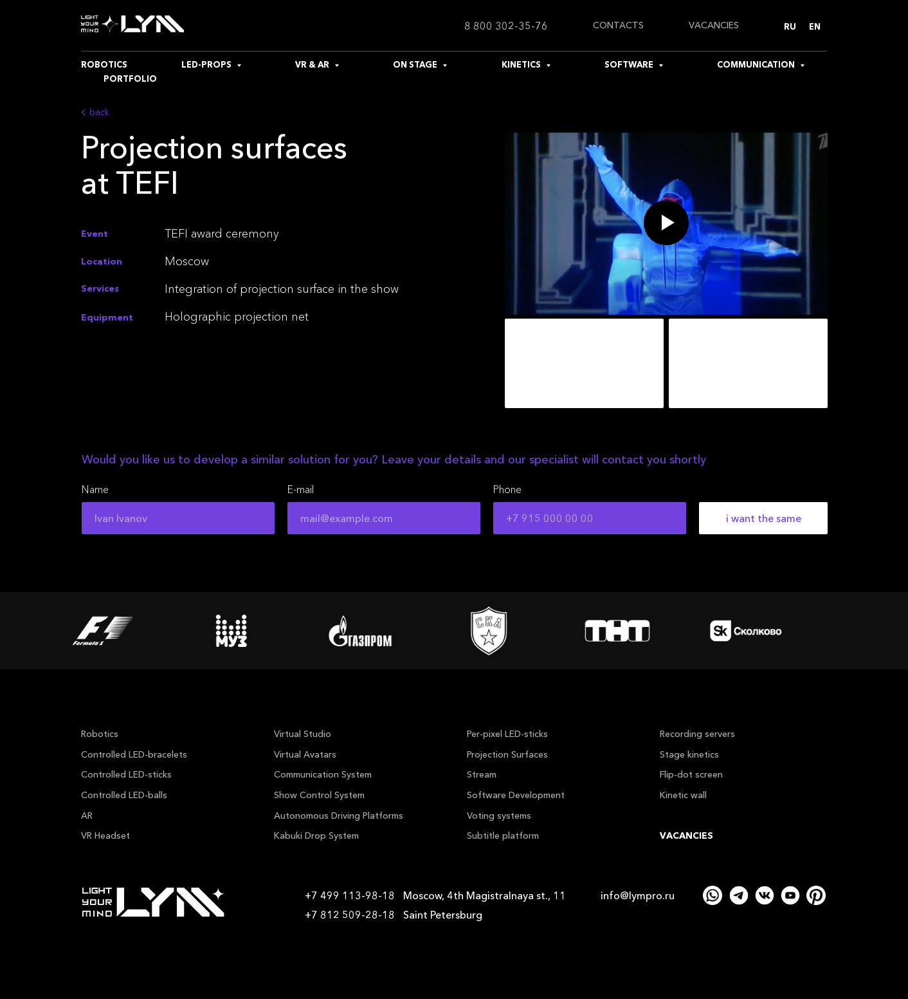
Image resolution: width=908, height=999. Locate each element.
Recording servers (697, 734)
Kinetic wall (683, 795)
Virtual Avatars (305, 754)
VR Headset (105, 835)
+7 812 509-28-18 (350, 914)
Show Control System (319, 795)
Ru (790, 26)
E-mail (300, 489)
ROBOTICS (104, 64)
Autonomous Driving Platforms (338, 815)
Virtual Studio (302, 734)
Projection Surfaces (507, 754)
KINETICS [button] (522, 64)
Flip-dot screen (691, 774)
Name (95, 489)
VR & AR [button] (313, 64)
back (99, 112)
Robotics (99, 734)
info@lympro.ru (638, 895)
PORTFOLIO (130, 78)
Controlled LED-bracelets (134, 754)
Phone (507, 489)
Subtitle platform (503, 835)
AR (87, 815)
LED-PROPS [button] (207, 64)
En (815, 26)
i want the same (763, 518)
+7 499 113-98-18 (350, 895)
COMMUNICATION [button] (757, 64)
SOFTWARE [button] (629, 64)
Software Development (516, 795)
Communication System (323, 774)
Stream (481, 774)
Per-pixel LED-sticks (507, 734)
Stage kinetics (689, 754)
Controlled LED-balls (124, 795)
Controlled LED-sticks (126, 774)
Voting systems (499, 815)
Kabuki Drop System (316, 835)
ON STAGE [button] (416, 64)
